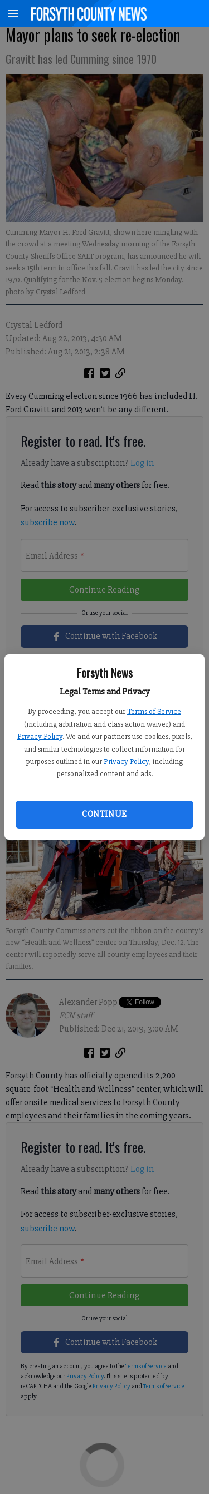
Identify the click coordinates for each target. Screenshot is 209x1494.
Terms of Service (154, 711)
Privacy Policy (39, 736)
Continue (104, 814)
